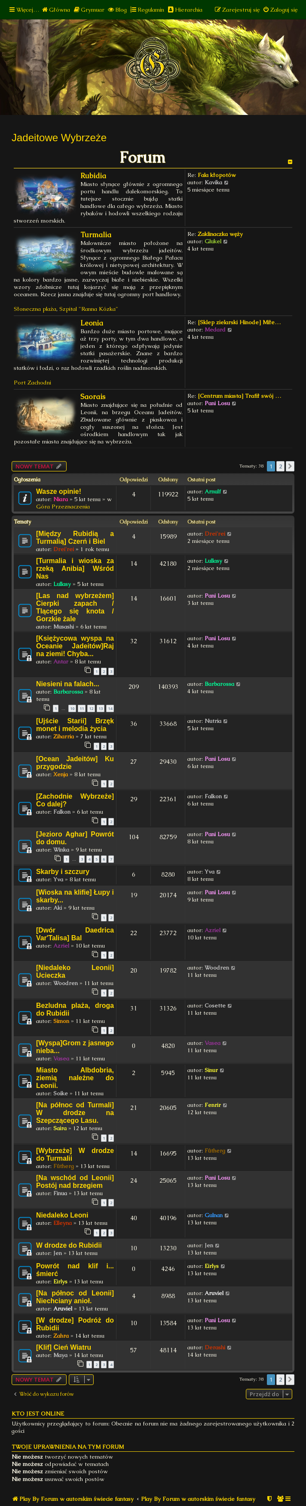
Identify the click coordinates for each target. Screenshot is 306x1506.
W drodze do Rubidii (69, 1245)
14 (110, 708)
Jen (57, 1253)
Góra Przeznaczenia (63, 506)
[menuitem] (55, 9)
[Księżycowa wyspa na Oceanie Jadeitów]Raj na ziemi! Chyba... (75, 646)
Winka (61, 849)
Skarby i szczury (62, 871)
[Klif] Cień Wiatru (63, 1347)
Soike (60, 1093)
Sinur (211, 1070)
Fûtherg (63, 1166)
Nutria (213, 721)
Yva (58, 879)
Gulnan (214, 1215)
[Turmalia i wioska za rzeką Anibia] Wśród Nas (75, 568)
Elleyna (62, 1223)
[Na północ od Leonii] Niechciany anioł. (75, 1297)
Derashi (215, 1347)
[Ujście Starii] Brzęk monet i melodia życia (75, 724)
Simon (61, 1021)
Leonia (91, 323)
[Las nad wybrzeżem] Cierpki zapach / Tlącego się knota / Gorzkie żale (75, 607)
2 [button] (280, 466)
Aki (57, 907)
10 (72, 708)
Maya (60, 1355)
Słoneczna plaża (35, 309)
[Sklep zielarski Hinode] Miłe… (239, 322)
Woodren (65, 983)
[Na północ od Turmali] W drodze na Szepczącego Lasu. (75, 1112)
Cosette (215, 1005)
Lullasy (62, 584)
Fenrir (213, 1105)
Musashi (63, 626)
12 (91, 708)
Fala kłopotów (217, 175)
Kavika (213, 182)
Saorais (92, 396)
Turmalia (95, 234)
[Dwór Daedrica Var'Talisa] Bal (75, 934)
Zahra (61, 1335)
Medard (215, 329)
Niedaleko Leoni (62, 1215)
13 (100, 708)
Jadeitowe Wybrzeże (59, 137)
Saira (60, 1128)
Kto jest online (38, 1413)
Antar (60, 661)
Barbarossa (68, 691)
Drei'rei (63, 549)
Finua (60, 1193)
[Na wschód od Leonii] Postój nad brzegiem (75, 1181)
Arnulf (213, 491)
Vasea (61, 1058)
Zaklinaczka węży (220, 234)
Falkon (61, 811)
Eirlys (60, 1281)
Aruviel (62, 1308)
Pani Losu (217, 403)
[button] (290, 466)
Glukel (213, 241)
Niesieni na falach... (67, 684)
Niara (60, 499)
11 (82, 708)
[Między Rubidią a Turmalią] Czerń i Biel (75, 537)
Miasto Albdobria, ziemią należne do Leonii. (75, 1077)
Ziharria (63, 736)
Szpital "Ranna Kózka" (88, 309)
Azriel (61, 945)
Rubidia (93, 175)
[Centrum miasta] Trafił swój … (239, 396)
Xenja (60, 774)
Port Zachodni (32, 382)
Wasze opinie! (58, 491)
